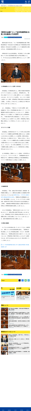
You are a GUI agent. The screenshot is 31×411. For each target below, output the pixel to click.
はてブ (29, 280)
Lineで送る (26, 280)
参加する (28, 410)
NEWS (15, 410)
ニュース (8, 4)
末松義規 (13, 37)
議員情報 (9, 410)
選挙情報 (21, 410)
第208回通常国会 (18, 37)
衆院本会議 (10, 37)
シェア (23, 280)
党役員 (3, 410)
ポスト (20, 280)
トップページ (3, 4)
